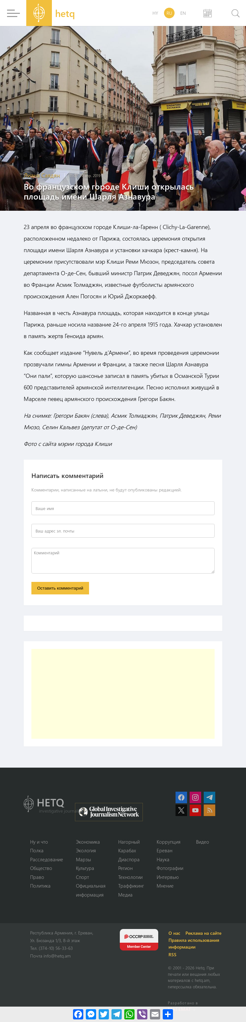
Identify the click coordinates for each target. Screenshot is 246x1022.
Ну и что (39, 842)
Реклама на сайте (203, 933)
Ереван (164, 850)
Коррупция (168, 842)
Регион (125, 868)
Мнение (165, 885)
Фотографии (170, 868)
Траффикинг (131, 885)
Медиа (125, 894)
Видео (202, 842)
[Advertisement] (123, 694)
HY (155, 13)
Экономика (88, 842)
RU (169, 13)
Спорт (82, 877)
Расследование (46, 859)
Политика (40, 885)
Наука (163, 859)
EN (183, 13)
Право (37, 877)
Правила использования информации (193, 943)
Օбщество (41, 868)
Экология (86, 850)
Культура (85, 868)
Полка (37, 850)
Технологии (130, 877)
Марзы (83, 859)
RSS (172, 954)
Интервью (168, 877)
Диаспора (129, 859)
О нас (174, 933)
